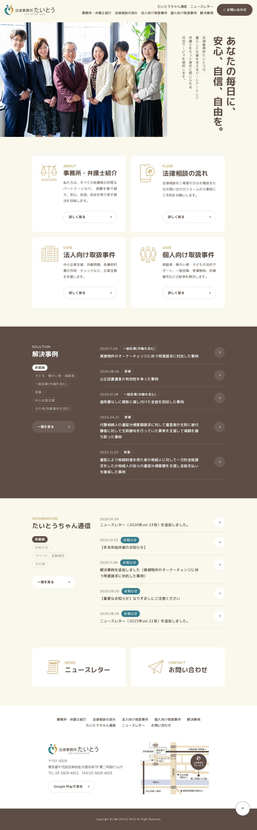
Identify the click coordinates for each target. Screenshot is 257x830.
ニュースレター (201, 6)
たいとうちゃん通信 (172, 6)
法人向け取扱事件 (154, 13)
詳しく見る (77, 218)
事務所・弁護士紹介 (97, 13)
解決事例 (206, 13)
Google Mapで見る (68, 787)
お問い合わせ (237, 10)
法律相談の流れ (126, 13)
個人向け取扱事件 (184, 13)
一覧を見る (45, 428)
